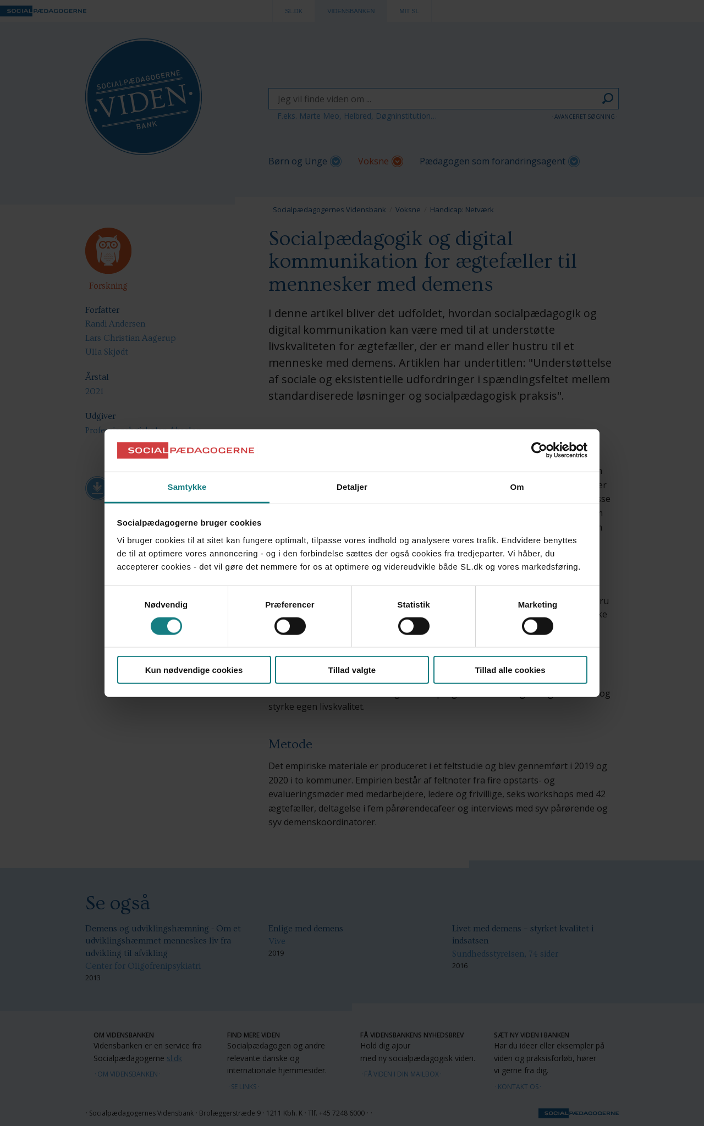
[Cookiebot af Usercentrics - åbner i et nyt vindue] (539, 450)
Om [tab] (517, 487)
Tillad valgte (352, 670)
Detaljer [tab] (352, 487)
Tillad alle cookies (510, 670)
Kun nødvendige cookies (194, 670)
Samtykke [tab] (187, 487)
